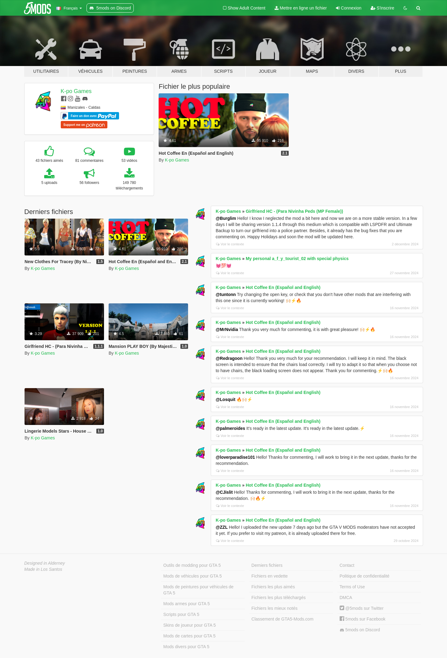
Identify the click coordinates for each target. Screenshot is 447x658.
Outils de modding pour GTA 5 (192, 565)
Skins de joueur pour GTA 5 (189, 625)
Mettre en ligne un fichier (301, 8)
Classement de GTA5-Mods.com (283, 619)
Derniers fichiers (267, 565)
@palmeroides (230, 428)
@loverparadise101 (235, 457)
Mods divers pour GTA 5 (186, 646)
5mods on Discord (360, 630)
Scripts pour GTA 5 (181, 614)
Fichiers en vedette (270, 576)
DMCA (346, 597)
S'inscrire (382, 8)
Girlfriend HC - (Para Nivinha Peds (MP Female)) (294, 211)
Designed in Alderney (44, 563)
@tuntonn (226, 294)
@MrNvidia (227, 329)
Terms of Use (352, 586)
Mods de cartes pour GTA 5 (189, 635)
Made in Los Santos (43, 569)
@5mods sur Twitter (361, 608)
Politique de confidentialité (365, 576)
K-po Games (76, 91)
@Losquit (225, 399)
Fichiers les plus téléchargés (279, 597)
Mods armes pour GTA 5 (186, 603)
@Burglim (226, 218)
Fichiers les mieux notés (275, 608)
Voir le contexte (230, 244)
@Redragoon (229, 358)
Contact (347, 565)
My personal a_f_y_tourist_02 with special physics (297, 258)
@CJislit (224, 492)
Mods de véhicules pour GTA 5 (192, 576)
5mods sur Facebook (363, 619)
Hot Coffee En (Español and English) (283, 287)
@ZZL (222, 527)
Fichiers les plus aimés (273, 586)
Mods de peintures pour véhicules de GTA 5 (198, 589)
